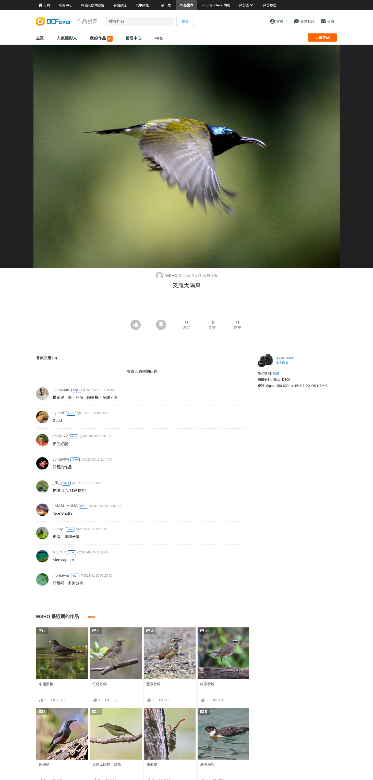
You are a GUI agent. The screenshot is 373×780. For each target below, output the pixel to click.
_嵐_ (57, 482)
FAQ (158, 38)
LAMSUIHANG (65, 505)
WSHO (166, 275)
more (92, 617)
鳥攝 (276, 374)
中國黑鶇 (46, 684)
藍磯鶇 (44, 764)
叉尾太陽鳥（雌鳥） (108, 764)
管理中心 (133, 38)
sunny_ (59, 529)
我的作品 (101, 39)
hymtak (59, 413)
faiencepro (61, 389)
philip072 (60, 436)
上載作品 (322, 37)
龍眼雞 (151, 764)
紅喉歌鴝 (207, 684)
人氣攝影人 (67, 38)
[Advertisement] (187, 305)
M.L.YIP (59, 552)
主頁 (40, 38)
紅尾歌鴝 (99, 684)
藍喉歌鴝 (153, 684)
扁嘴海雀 (207, 764)
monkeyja (61, 575)
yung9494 (61, 459)
